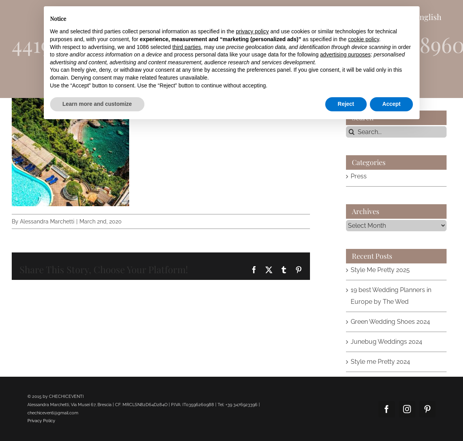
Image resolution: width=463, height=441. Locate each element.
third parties (186, 47)
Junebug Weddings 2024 (386, 341)
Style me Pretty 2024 (380, 361)
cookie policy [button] (363, 39)
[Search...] (396, 132)
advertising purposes (345, 54)
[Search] (351, 132)
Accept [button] (391, 104)
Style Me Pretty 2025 (380, 270)
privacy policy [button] (252, 31)
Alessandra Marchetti (47, 221)
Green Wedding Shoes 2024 (390, 321)
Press (359, 176)
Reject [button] (346, 104)
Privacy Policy (41, 420)
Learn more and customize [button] (97, 104)
